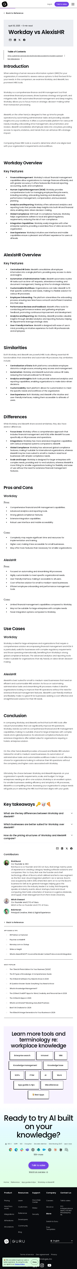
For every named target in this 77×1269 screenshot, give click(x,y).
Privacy (54, 1254)
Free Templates (50, 1228)
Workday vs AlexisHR (46, 1182)
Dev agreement (42, 1254)
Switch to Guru (52, 1221)
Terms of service (27, 1254)
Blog (20, 1232)
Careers (49, 1200)
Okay (34, 1262)
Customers (22, 1207)
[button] (72, 4)
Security (35, 1214)
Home (6, 1182)
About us (49, 1207)
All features (8, 1220)
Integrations (9, 1214)
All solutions (9, 1227)
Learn (20, 1200)
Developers (23, 1219)
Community (23, 1226)
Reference (15, 1182)
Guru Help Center (36, 1201)
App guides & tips (29, 1182)
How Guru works (8, 1207)
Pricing (7, 1200)
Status (34, 1208)
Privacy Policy (20, 1264)
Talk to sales (61, 4)
